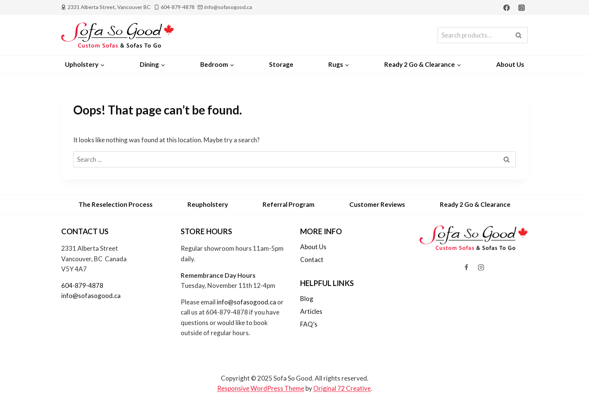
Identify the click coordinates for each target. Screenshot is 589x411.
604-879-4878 (82, 285)
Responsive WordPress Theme (260, 388)
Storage (281, 64)
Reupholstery (207, 204)
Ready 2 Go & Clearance (475, 204)
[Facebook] (506, 7)
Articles (311, 311)
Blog (306, 299)
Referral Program (288, 204)
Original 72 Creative (342, 388)
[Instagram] (521, 7)
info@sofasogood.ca (91, 296)
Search (520, 35)
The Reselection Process (116, 204)
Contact (311, 259)
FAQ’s (308, 324)
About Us (510, 64)
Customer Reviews (377, 204)
